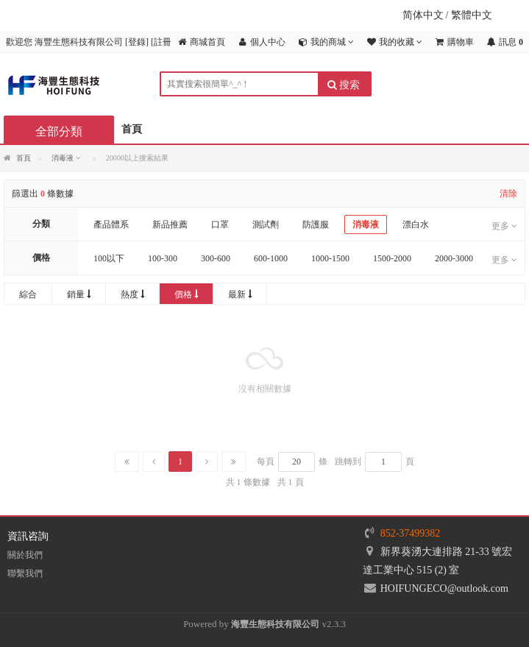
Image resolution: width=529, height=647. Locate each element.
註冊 (162, 42)
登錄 (137, 42)
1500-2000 (392, 258)
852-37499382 (410, 533)
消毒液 (365, 224)
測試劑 (265, 224)
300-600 (215, 258)
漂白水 (415, 224)
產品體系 (111, 224)
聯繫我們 (25, 573)
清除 (508, 193)
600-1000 (271, 258)
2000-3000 (454, 258)
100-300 (162, 258)
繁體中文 (471, 15)
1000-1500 (330, 258)
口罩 (220, 224)
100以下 (108, 258)
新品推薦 (170, 224)
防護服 (315, 224)
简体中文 (423, 15)
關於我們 (25, 555)
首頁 (131, 129)
